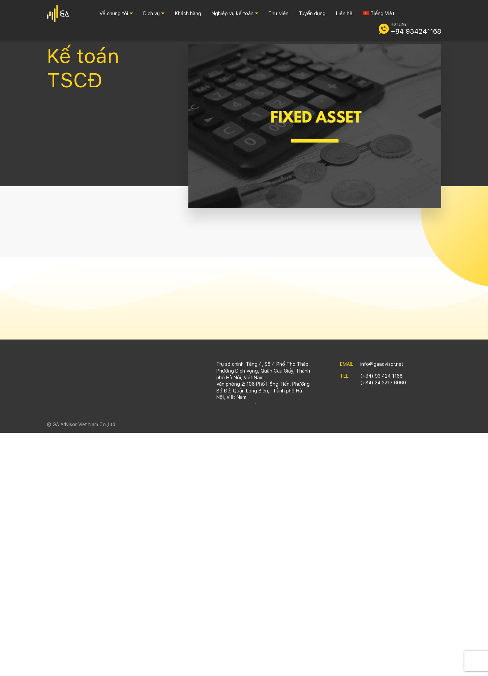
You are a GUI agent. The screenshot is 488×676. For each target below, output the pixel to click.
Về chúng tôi (113, 13)
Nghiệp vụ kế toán (232, 13)
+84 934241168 (416, 31)
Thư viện (278, 13)
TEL (344, 376)
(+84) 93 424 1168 (381, 376)
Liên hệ (344, 13)
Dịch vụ (151, 13)
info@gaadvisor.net (381, 364)
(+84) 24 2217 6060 (383, 382)
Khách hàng (188, 13)
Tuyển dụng (312, 13)
